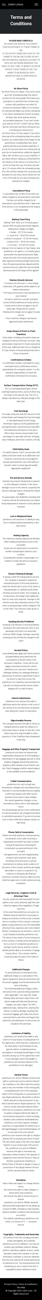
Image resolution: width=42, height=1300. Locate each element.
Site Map (21, 1287)
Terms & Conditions (28, 1284)
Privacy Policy (10, 1284)
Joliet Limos (15, 4)
